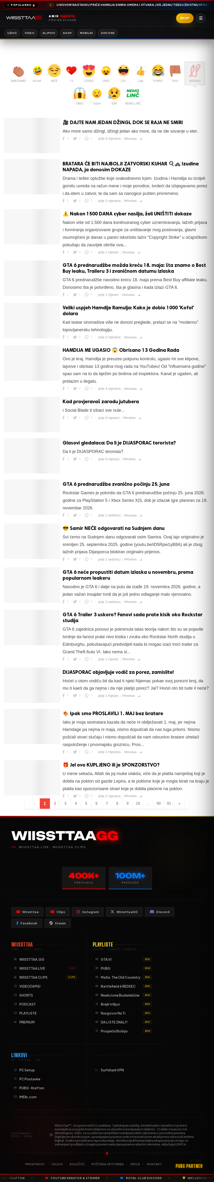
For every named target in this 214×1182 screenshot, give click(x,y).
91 (169, 803)
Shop (185, 18)
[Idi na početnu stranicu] (24, 18)
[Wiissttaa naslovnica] (62, 18)
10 (138, 803)
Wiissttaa (130, 138)
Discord (108, 33)
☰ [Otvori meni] (200, 18)
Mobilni (86, 33)
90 (159, 803)
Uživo (12, 33)
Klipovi (49, 33)
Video (29, 33)
